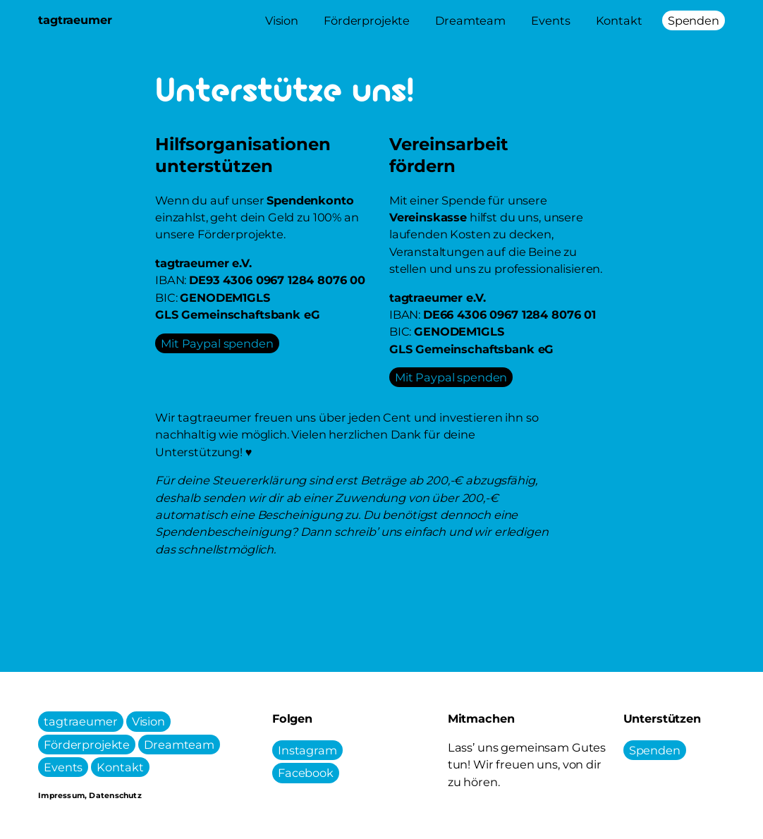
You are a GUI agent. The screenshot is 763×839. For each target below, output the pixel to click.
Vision (148, 721)
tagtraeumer (80, 721)
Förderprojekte (87, 744)
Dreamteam (179, 744)
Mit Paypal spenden (217, 343)
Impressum (61, 795)
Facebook (306, 773)
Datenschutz (115, 795)
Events (63, 767)
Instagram (307, 750)
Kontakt (120, 767)
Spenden (654, 750)
